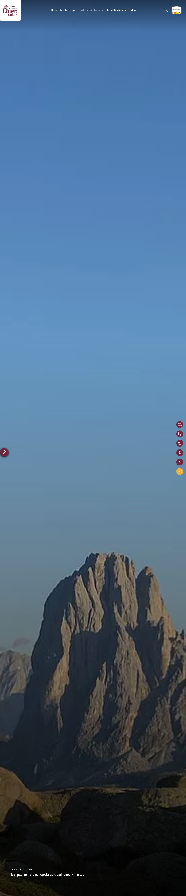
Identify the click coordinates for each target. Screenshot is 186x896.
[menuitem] (64, 10)
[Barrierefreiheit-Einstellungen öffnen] (4, 452)
